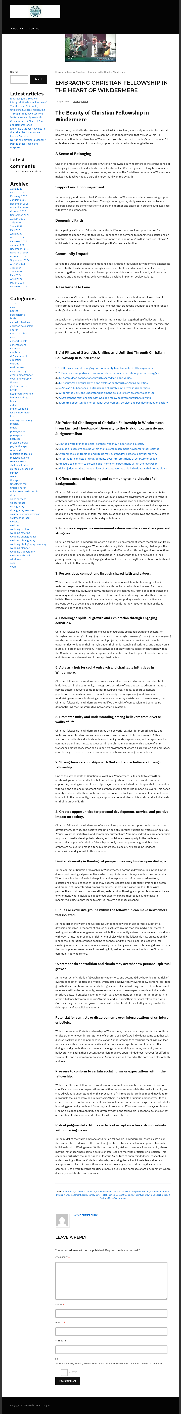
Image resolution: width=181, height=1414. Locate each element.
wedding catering (20, 532)
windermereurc (86, 1215)
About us (17, 28)
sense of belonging (125, 1194)
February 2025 (18, 241)
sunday (14, 472)
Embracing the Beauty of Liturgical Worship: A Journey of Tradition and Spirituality (28, 102)
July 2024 (16, 267)
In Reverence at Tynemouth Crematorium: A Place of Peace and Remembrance (27, 121)
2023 (13, 303)
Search (14, 72)
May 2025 (15, 230)
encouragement (73, 1194)
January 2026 (18, 199)
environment (17, 367)
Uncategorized (80, 101)
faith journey (88, 1194)
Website (60, 1340)
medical (14, 423)
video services (18, 499)
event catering (18, 371)
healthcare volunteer (22, 393)
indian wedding (19, 408)
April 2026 (16, 188)
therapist (15, 480)
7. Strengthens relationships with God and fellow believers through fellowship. (105, 397)
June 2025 (16, 226)
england (14, 363)
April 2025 (16, 233)
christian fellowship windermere (133, 1191)
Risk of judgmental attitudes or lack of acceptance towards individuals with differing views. (112, 468)
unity (110, 1198)
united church (18, 487)
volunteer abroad (20, 517)
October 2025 (18, 211)
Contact (34, 28)
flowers (14, 382)
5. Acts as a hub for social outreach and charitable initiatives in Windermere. (104, 387)
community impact (159, 1191)
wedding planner (20, 548)
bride (13, 318)
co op (13, 337)
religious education (21, 453)
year (12, 563)
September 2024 (19, 260)
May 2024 (15, 275)
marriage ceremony (21, 420)
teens (13, 476)
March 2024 (17, 282)
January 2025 (18, 245)
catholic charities (20, 322)
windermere (120, 1198)
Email (60, 1322)
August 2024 (17, 263)
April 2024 (16, 279)
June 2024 (16, 271)
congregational (18, 344)
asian (13, 307)
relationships (108, 1194)
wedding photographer (23, 536)
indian (13, 405)
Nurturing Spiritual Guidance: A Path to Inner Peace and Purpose (28, 143)
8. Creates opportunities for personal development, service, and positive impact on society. (113, 402)
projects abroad (19, 442)
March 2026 (17, 192)
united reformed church (24, 491)
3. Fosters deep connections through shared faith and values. (95, 377)
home (13, 401)
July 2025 (16, 222)
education (16, 359)
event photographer (21, 374)
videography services (22, 510)
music (13, 427)
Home (58, 72)
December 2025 (19, 203)
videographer (17, 502)
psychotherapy (18, 446)
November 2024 (19, 252)
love (98, 1194)
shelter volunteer (19, 465)
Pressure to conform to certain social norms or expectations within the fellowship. (107, 463)
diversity (60, 1194)
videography (17, 506)
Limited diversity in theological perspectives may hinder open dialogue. (101, 443)
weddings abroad (20, 555)
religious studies (19, 457)
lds (12, 416)
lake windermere (19, 412)
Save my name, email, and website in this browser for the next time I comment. (109, 1363)
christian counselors (21, 326)
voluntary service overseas (25, 514)
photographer (18, 431)
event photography (20, 378)
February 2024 (18, 286)
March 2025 (17, 237)
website (14, 521)
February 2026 (18, 196)
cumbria (15, 352)
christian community (85, 1191)
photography (17, 435)
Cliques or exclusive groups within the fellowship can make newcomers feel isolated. (109, 448)
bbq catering (17, 314)
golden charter (18, 386)
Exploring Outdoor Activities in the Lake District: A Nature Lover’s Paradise (27, 132)
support (157, 1194)
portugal (15, 438)
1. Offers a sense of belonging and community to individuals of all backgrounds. (105, 367)
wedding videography (22, 551)
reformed (15, 450)
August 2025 (17, 218)
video (13, 495)
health (13, 390)
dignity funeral (18, 356)
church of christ (19, 333)
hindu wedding (18, 397)
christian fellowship (106, 1191)
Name (60, 1304)
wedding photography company (28, 544)
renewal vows (18, 461)
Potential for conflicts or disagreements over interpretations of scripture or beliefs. (108, 458)
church (14, 329)
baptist (14, 310)
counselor (15, 348)
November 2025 (19, 207)
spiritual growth (144, 1194)
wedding (15, 525)
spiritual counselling (21, 468)
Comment (62, 1257)
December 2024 (19, 248)
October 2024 (18, 256)
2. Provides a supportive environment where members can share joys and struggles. (109, 372)
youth (13, 566)
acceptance (68, 1191)
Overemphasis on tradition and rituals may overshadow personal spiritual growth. (107, 453)
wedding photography (22, 540)
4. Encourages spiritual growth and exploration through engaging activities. (103, 382)
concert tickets (18, 341)
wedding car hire (20, 529)
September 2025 (19, 214)
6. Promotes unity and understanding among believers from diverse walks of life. (106, 392)
